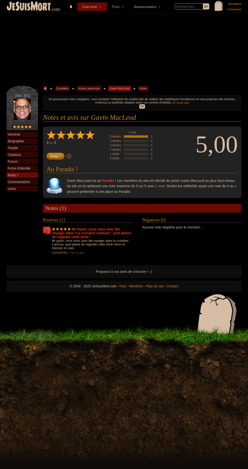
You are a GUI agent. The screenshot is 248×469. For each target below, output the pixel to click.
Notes (143, 88)
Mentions (136, 286)
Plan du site (155, 286)
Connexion (234, 9)
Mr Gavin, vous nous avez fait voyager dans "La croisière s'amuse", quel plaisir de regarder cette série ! (91, 233)
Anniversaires (145, 7)
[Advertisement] (124, 49)
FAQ (122, 286)
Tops (116, 7)
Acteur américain (89, 88)
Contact (172, 286)
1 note (132, 132)
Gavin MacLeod (119, 88)
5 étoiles (115, 136)
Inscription (234, 4)
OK (142, 106)
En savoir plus (180, 102)
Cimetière (89, 7)
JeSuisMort (29, 6)
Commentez (60, 252)
